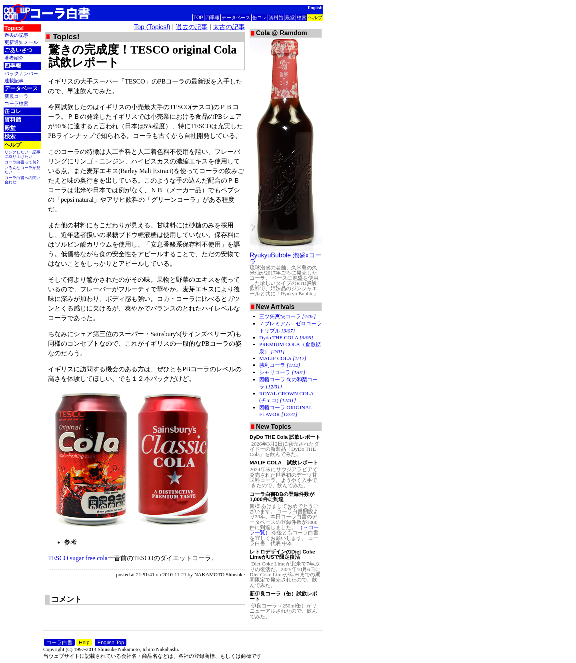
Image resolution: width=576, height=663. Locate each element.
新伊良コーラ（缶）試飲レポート (283, 596)
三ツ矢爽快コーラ (287, 316)
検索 (301, 17)
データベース (236, 17)
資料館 (276, 17)
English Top (110, 642)
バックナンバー (21, 73)
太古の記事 (229, 27)
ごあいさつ (18, 50)
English (315, 8)
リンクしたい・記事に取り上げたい (22, 154)
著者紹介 (14, 57)
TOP (198, 17)
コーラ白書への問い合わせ (22, 179)
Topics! (14, 28)
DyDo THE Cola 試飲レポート (285, 437)
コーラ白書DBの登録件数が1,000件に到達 (282, 496)
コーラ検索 (16, 103)
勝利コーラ (279, 365)
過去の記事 (16, 35)
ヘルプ (315, 17)
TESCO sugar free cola (78, 558)
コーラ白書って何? (21, 162)
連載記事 (14, 80)
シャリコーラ (282, 372)
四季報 (212, 17)
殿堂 (290, 17)
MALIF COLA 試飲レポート (284, 463)
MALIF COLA (282, 358)
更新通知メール (21, 42)
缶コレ (259, 17)
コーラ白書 (59, 642)
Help (84, 642)
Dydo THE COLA (286, 337)
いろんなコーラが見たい (22, 169)
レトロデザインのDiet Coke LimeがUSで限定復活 (282, 554)
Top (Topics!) (152, 27)
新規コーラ (16, 96)
